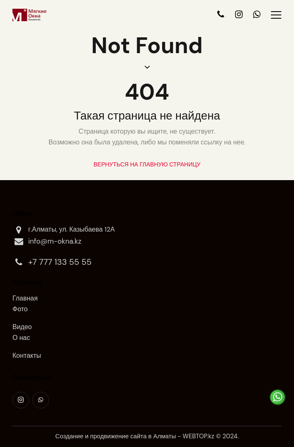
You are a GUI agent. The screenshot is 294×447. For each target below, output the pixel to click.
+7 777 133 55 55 (52, 262)
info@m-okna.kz (46, 241)
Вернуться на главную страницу (146, 164)
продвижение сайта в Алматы (133, 436)
